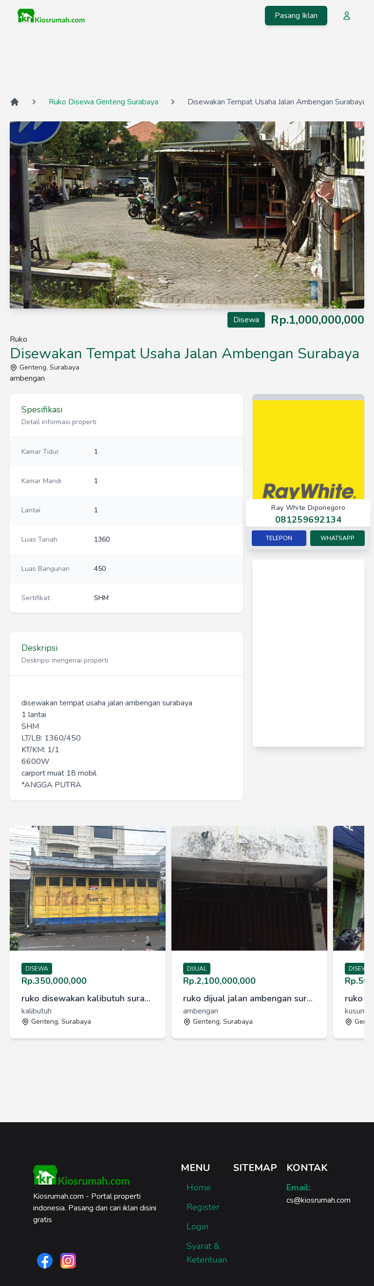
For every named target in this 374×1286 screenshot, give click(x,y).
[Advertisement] (187, 63)
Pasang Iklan (296, 15)
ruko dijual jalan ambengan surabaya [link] (249, 998)
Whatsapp (337, 538)
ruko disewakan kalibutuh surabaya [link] (87, 998)
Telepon (279, 538)
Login (197, 1226)
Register (203, 1207)
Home (199, 1187)
